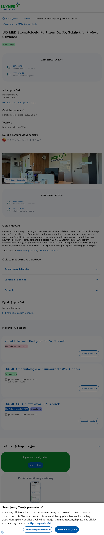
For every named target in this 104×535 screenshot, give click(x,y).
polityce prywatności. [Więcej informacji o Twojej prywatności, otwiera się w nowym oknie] (39, 523)
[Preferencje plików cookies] (2, 532)
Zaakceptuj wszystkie (66, 529)
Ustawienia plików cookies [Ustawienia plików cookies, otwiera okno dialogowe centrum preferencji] (38, 529)
